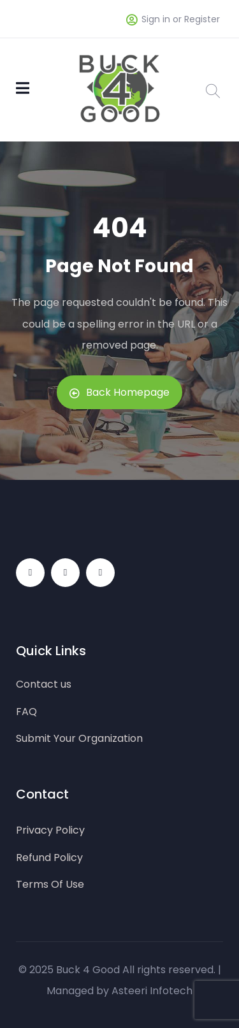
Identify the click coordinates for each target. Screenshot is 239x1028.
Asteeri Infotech (152, 990)
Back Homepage (119, 392)
